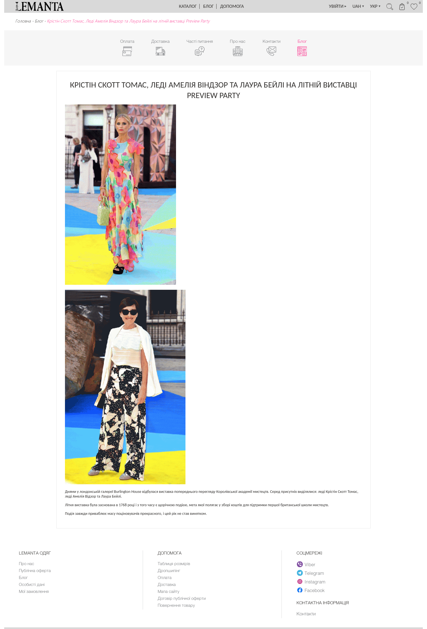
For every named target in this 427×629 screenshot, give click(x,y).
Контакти (306, 613)
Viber (306, 564)
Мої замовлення (34, 591)
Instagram (311, 581)
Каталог (188, 6)
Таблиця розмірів (174, 563)
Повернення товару (176, 605)
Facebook (311, 590)
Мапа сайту (168, 591)
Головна (23, 21)
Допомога (232, 6)
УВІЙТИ (337, 6)
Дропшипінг (169, 570)
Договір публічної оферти (182, 598)
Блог (208, 6)
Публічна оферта (35, 570)
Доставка (167, 584)
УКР (375, 6)
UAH (358, 6)
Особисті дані (32, 584)
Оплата (165, 577)
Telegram (310, 573)
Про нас (26, 563)
